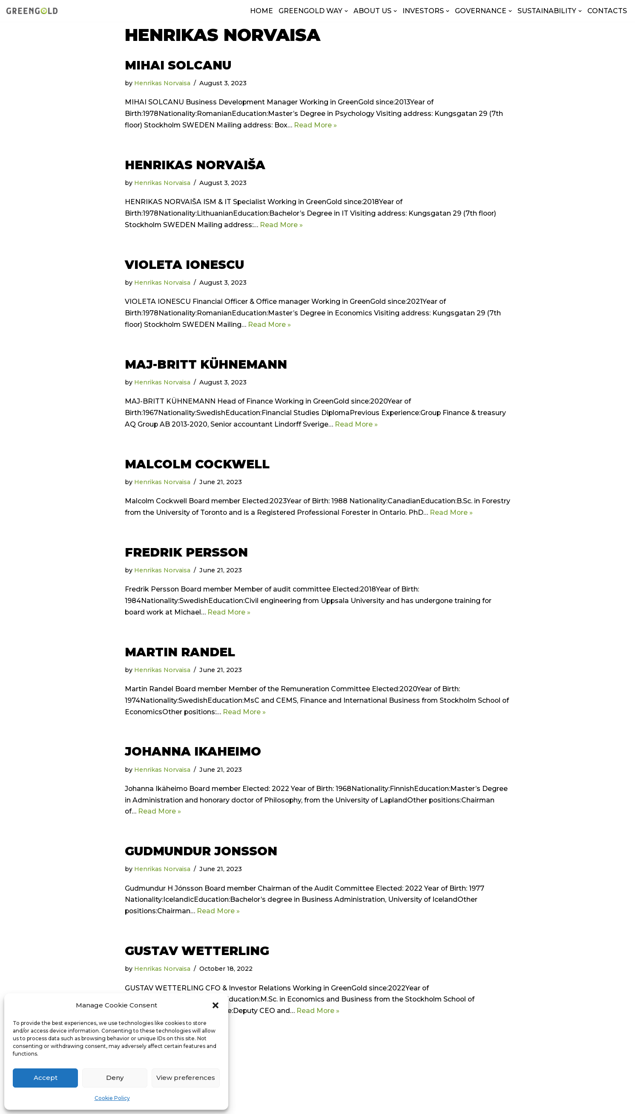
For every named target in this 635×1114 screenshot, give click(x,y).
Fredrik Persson (186, 555)
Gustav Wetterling (197, 956)
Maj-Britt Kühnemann (206, 366)
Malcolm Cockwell (197, 466)
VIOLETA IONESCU (184, 265)
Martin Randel (180, 655)
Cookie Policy (112, 1098)
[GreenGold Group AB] (31, 11)
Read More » (318, 126)
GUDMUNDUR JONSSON (201, 855)
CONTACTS (607, 11)
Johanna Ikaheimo (193, 755)
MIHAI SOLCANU (178, 65)
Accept (45, 1078)
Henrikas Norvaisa (163, 83)
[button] (215, 1005)
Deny (115, 1078)
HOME (261, 11)
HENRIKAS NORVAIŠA (195, 165)
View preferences (185, 1078)
